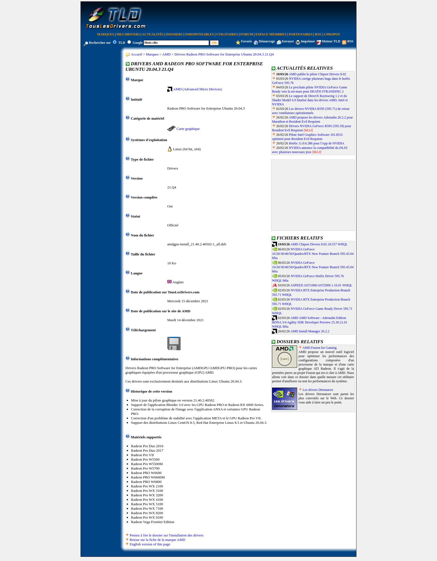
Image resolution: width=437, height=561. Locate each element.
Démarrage (267, 41)
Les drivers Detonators (318, 390)
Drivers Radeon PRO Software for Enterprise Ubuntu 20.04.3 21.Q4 (224, 54)
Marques (105, 34)
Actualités (153, 34)
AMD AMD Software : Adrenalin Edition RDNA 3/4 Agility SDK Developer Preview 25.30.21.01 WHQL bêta (309, 322)
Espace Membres (271, 34)
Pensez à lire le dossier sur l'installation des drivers (166, 535)
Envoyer (288, 41)
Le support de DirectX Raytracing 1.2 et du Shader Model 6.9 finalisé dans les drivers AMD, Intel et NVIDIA (310, 100)
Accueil (136, 54)
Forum (247, 34)
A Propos (331, 34)
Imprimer (308, 41)
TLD (121, 43)
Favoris (246, 41)
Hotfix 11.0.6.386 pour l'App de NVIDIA (316, 143)
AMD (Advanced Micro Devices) (197, 89)
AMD (166, 54)
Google (138, 43)
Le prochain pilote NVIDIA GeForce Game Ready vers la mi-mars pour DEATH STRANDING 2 (309, 89)
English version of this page (150, 544)
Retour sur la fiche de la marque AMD (157, 540)
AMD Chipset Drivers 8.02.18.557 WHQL (319, 244)
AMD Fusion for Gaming (319, 348)
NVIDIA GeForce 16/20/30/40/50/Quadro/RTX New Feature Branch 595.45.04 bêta (313, 253)
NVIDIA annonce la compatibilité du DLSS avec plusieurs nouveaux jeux (310, 150)
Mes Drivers (128, 34)
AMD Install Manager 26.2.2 (309, 331)
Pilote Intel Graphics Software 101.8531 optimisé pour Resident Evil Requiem (307, 137)
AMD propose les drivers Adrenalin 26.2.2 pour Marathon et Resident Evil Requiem (312, 119)
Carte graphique (188, 129)
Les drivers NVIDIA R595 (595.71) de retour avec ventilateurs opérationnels (310, 111)
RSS (318, 34)
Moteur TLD (331, 41)
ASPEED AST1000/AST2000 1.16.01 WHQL (321, 285)
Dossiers (174, 34)
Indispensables (199, 34)
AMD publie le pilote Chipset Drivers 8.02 (317, 74)
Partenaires (301, 34)
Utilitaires (227, 34)
